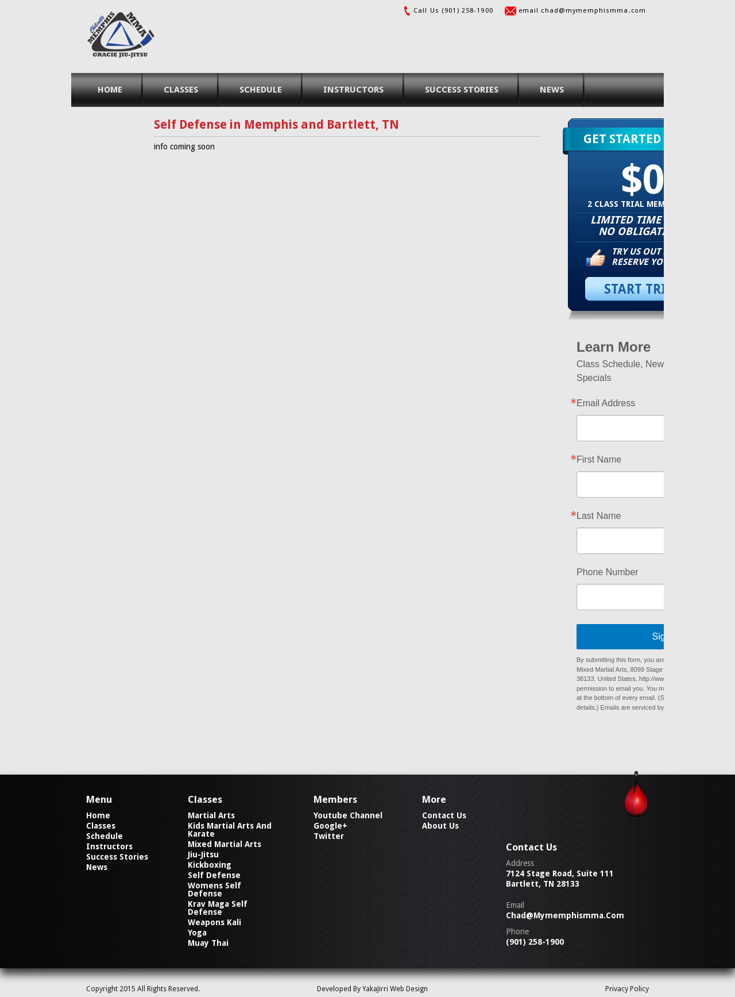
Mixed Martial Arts (224, 844)
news (552, 89)
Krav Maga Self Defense (217, 908)
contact (112, 123)
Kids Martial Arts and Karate (230, 829)
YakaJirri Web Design (395, 988)
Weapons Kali (214, 922)
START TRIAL (643, 289)
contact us (444, 815)
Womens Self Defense (214, 889)
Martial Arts (211, 815)
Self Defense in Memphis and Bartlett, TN (276, 124)
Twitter (329, 836)
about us (440, 825)
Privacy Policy (627, 988)
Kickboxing (209, 864)
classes (181, 89)
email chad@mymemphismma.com (582, 10)
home (110, 89)
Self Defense (214, 875)
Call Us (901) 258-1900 (453, 10)
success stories (461, 89)
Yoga (197, 932)
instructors (353, 89)
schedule (260, 89)
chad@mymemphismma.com (565, 915)
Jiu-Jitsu (203, 854)
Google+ (330, 825)
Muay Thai (208, 943)
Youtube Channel (348, 815)
